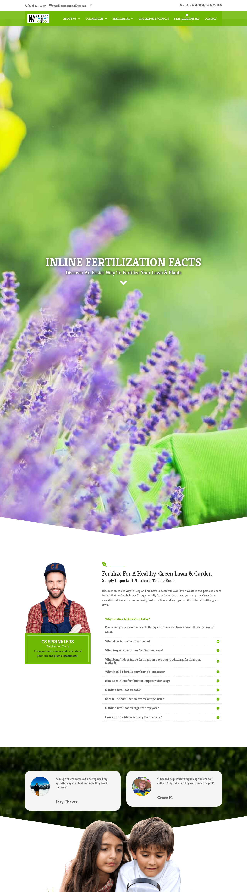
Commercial (94, 18)
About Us (70, 18)
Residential (121, 18)
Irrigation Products (154, 18)
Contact (211, 18)
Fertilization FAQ (187, 18)
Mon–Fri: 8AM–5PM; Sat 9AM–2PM (201, 5)
